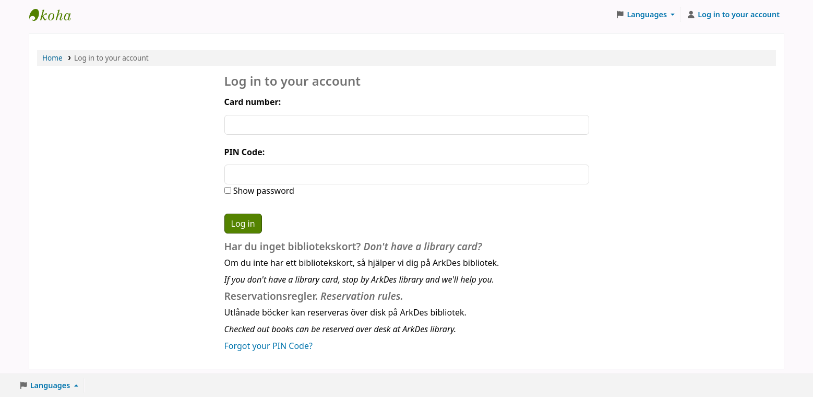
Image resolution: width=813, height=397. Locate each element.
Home (52, 58)
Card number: (252, 102)
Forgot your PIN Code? (268, 346)
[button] (645, 15)
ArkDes (55, 14)
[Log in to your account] (733, 15)
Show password (262, 190)
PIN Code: (244, 152)
